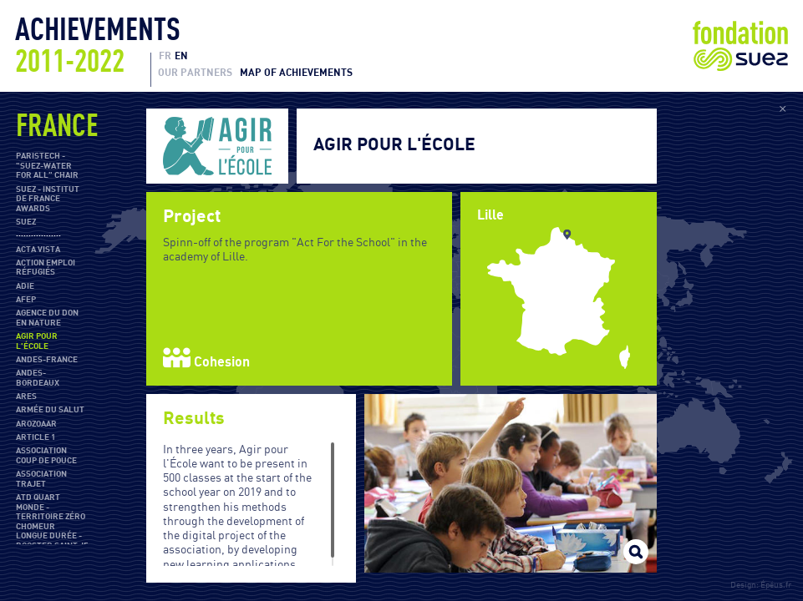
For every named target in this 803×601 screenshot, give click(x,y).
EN (181, 56)
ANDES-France (47, 360)
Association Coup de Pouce (46, 456)
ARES (26, 396)
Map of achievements (296, 73)
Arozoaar (36, 424)
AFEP (26, 299)
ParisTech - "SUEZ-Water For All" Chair (47, 165)
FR (165, 56)
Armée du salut (50, 410)
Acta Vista (38, 249)
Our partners (195, 73)
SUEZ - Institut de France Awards (47, 199)
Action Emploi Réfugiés (45, 268)
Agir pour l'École (37, 341)
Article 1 (35, 437)
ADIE (25, 286)
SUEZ (26, 222)
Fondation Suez (740, 46)
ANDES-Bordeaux (37, 378)
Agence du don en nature (47, 318)
